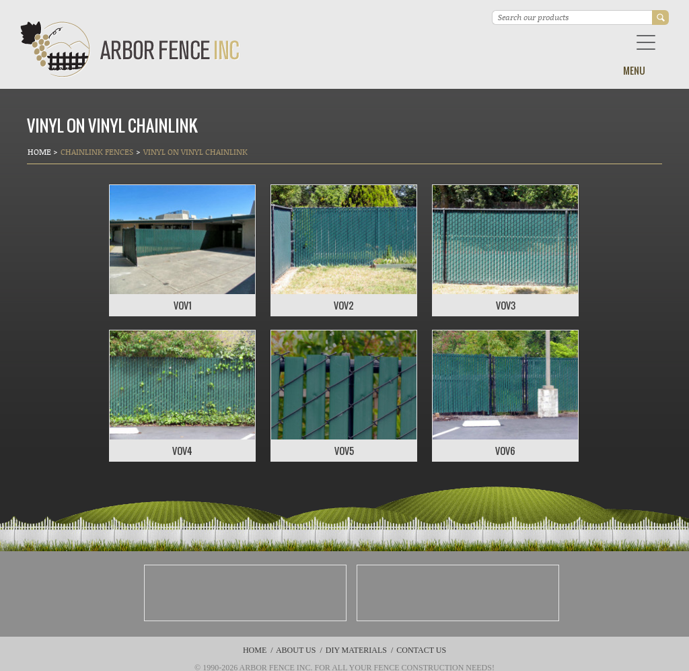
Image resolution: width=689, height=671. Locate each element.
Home (40, 151)
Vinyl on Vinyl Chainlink (195, 151)
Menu (634, 70)
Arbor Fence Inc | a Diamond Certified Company (130, 49)
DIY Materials (356, 650)
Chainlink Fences (97, 151)
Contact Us (421, 650)
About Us (296, 650)
